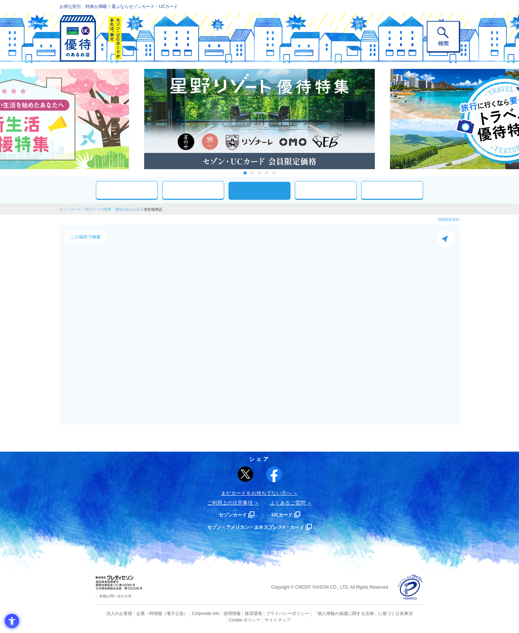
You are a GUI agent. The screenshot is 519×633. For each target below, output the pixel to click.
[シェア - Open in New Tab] (274, 474)
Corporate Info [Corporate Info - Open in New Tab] (193, 613)
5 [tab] (274, 173)
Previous (137, 119)
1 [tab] (245, 173)
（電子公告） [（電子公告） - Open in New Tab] (165, 613)
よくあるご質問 (287, 503)
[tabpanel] (259, 119)
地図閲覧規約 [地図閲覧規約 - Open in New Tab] (449, 219)
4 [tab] (267, 173)
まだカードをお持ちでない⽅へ (256, 493)
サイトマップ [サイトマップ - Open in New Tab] (260, 619)
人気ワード (325, 190)
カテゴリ (193, 190)
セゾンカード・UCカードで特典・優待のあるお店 (99, 209)
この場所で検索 (85, 236)
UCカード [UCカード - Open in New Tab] (285, 514)
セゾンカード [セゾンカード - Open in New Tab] (230, 514)
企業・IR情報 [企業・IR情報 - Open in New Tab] (141, 613)
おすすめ (126, 190)
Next (382, 119)
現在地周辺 (259, 191)
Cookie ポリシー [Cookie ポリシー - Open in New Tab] (403, 613)
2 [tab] (252, 173)
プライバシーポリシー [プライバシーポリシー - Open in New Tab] (269, 613)
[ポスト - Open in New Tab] (245, 474)
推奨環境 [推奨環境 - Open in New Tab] (238, 613)
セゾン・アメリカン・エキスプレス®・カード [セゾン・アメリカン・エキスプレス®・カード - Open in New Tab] (256, 527)
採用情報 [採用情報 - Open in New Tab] (218, 613)
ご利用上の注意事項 (230, 503)
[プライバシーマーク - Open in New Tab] (409, 587)
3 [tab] (259, 173)
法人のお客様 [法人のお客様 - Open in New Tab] (113, 613)
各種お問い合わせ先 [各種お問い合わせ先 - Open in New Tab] (115, 596)
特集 (392, 190)
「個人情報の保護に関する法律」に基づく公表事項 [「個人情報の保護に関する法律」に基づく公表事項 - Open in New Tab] (339, 613)
